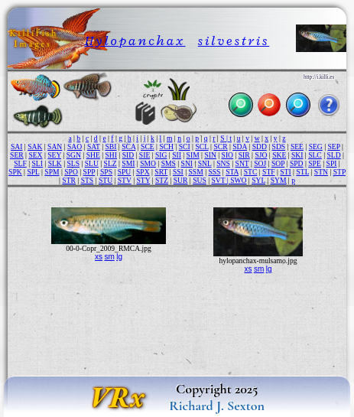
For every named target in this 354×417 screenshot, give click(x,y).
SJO (261, 155)
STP (339, 172)
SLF (20, 163)
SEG (316, 146)
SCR (220, 146)
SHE (93, 155)
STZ (161, 180)
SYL (258, 180)
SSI (178, 172)
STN (321, 172)
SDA (239, 146)
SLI (37, 163)
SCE (147, 146)
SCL (201, 146)
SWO (238, 180)
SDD (259, 146)
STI (285, 172)
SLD (334, 155)
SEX (35, 155)
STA (232, 172)
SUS (199, 180)
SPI (331, 163)
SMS (168, 163)
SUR (181, 180)
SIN (210, 155)
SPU (125, 172)
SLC (315, 155)
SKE (279, 155)
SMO (148, 163)
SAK (35, 146)
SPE (314, 163)
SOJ (260, 163)
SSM (196, 172)
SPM (51, 172)
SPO (71, 172)
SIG (161, 155)
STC (251, 172)
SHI (110, 155)
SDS (279, 146)
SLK (55, 163)
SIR (244, 155)
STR (69, 180)
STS (87, 180)
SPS (106, 172)
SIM (193, 155)
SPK (15, 172)
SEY (54, 155)
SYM (279, 180)
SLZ (110, 163)
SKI (297, 155)
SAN (54, 146)
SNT (242, 163)
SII (176, 155)
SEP (334, 146)
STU (105, 180)
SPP (89, 172)
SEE (297, 146)
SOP (277, 163)
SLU (92, 163)
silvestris (234, 40)
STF (268, 172)
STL (302, 172)
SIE (144, 155)
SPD (297, 163)
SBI (111, 146)
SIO (227, 155)
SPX (143, 172)
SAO (74, 146)
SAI (16, 146)
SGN (74, 155)
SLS (73, 163)
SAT (93, 146)
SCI (184, 146)
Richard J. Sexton (217, 405)
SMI (128, 163)
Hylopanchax (135, 40)
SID (128, 155)
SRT (160, 172)
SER (17, 155)
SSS (214, 172)
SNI (187, 163)
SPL (33, 172)
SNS (223, 163)
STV (125, 180)
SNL (205, 163)
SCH (166, 146)
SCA (128, 146)
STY (143, 180)
